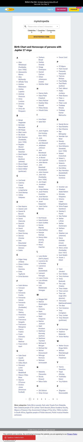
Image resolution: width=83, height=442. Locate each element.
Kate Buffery (43, 230)
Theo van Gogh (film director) (62, 295)
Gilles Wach (22, 363)
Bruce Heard (23, 166)
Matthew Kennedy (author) (42, 333)
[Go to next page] (57, 399)
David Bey (22, 216)
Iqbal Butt (42, 122)
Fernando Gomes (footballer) (22, 305)
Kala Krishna (43, 220)
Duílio (20, 250)
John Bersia (43, 162)
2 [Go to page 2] (33, 399)
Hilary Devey (43, 108)
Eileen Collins (23, 264)
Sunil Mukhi (63, 255)
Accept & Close (9, 440)
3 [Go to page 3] (37, 399)
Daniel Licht (22, 209)
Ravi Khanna (63, 129)
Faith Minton (23, 285)
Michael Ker (43, 348)
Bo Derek (21, 135)
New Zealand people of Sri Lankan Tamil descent (32, 408)
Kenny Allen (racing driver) (43, 239)
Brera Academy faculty (59, 408)
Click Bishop (23, 193)
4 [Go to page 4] (41, 399)
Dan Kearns (22, 206)
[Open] (57, 26)
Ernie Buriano (23, 276)
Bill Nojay (21, 130)
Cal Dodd (21, 180)
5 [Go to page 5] (45, 399)
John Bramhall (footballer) (43, 167)
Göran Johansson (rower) (43, 79)
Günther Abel (43, 84)
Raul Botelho (63, 127)
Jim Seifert (43, 155)
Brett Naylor (22, 154)
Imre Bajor (42, 119)
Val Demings (63, 329)
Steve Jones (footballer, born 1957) (63, 250)
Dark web (45, 405)
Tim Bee (62, 306)
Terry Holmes (64, 276)
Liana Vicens (43, 278)
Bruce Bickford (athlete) (21, 159)
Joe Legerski (43, 160)
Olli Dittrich (43, 391)
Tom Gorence (64, 308)
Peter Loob (63, 103)
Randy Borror (63, 124)
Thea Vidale (63, 289)
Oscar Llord (63, 57)
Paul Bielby (63, 81)
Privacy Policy (72, 434)
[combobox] (42, 26)
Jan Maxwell (43, 143)
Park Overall (63, 69)
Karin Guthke (43, 223)
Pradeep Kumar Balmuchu (62, 112)
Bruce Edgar (22, 164)
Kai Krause (43, 218)
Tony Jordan (63, 315)
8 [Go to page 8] (53, 399)
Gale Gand (22, 355)
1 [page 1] (30, 399)
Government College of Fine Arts (44, 410)
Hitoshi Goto (43, 110)
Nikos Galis (43, 381)
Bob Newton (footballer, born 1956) (23, 139)
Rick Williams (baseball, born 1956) (64, 148)
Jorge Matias (43, 189)
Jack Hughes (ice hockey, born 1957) (43, 133)
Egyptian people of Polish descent (38, 412)
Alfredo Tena (23, 82)
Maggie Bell (43, 299)
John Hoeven (43, 172)
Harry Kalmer (43, 100)
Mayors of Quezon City (22, 410)
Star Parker (63, 216)
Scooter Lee (63, 187)
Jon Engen (42, 182)
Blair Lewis (22, 132)
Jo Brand (42, 158)
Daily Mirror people (34, 405)
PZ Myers (62, 66)
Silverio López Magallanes (63, 201)
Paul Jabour (63, 88)
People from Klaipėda (57, 405)
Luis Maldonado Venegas (43, 287)
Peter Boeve (63, 96)
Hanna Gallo (43, 93)
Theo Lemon (63, 291)
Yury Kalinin (63, 381)
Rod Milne (62, 168)
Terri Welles (63, 274)
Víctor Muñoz (64, 337)
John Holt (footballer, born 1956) (43, 177)
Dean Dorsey (23, 233)
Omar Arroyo (43, 393)
